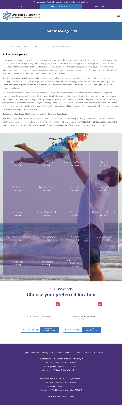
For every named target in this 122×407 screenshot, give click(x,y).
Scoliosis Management (63, 46)
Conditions (48, 46)
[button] (61, 7)
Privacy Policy (47, 352)
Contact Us (98, 352)
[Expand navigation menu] (119, 15)
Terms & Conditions (64, 352)
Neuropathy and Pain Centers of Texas (16, 46)
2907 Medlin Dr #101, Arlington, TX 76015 (82, 318)
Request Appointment (49, 329)
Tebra (72, 396)
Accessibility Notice (83, 352)
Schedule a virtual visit (78, 2)
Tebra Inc (35, 353)
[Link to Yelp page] (58, 304)
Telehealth (51, 2)
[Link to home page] (21, 16)
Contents (37, 46)
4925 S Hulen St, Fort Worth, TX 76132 (40, 318)
